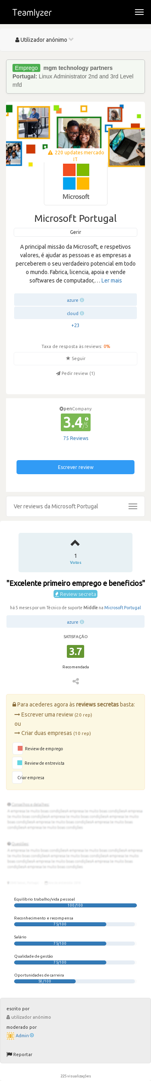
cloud (73, 313)
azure (73, 300)
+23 (75, 325)
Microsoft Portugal (122, 607)
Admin (25, 1035)
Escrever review (75, 467)
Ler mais (111, 280)
